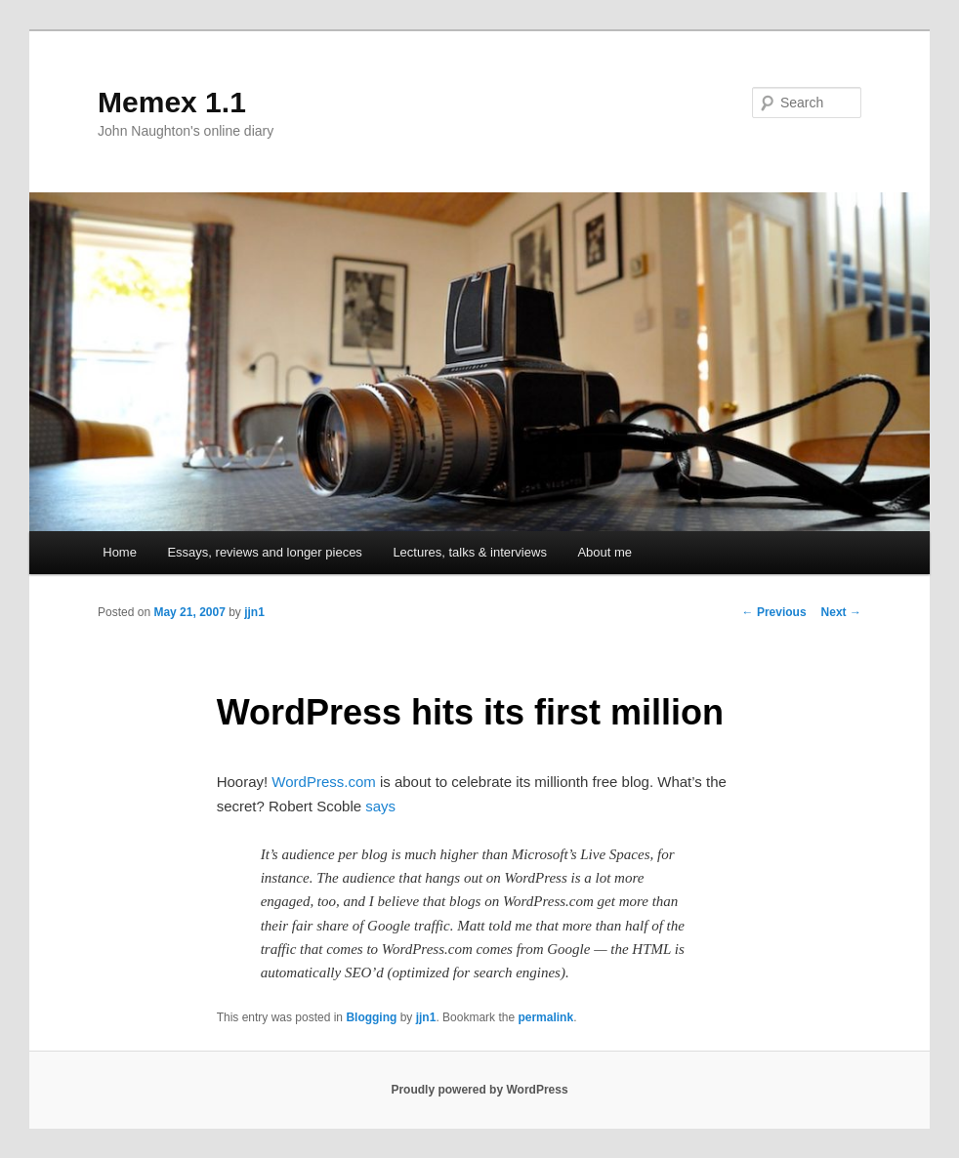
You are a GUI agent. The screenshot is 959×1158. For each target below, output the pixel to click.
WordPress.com (323, 781)
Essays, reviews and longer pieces (264, 552)
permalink (545, 1017)
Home (120, 552)
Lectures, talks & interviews (470, 552)
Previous (774, 612)
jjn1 (254, 612)
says (380, 806)
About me (604, 552)
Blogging (371, 1017)
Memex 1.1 (172, 102)
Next (841, 612)
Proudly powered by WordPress (479, 1089)
